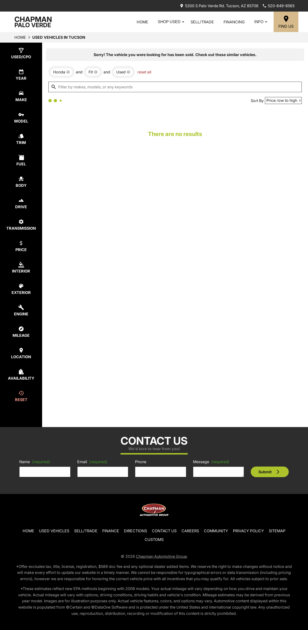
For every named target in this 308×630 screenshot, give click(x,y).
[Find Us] (286, 22)
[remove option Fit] (93, 72)
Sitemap (277, 530)
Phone (140, 461)
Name (34, 461)
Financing (234, 21)
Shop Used (172, 22)
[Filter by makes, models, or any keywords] (175, 87)
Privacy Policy (248, 530)
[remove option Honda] (61, 72)
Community (216, 530)
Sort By (257, 100)
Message (211, 461)
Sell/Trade (202, 21)
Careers (190, 530)
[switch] (21, 53)
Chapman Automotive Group (161, 556)
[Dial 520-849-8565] (278, 5)
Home (142, 21)
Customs (154, 539)
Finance (110, 530)
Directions (135, 530)
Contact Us (164, 530)
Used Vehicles (54, 530)
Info (261, 22)
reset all (144, 72)
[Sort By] (283, 100)
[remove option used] (123, 72)
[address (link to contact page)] (219, 5)
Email (92, 461)
